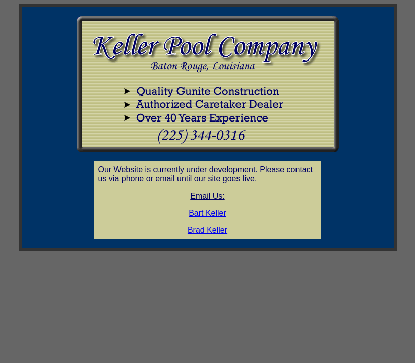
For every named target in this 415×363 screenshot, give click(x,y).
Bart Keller (207, 213)
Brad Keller (207, 230)
